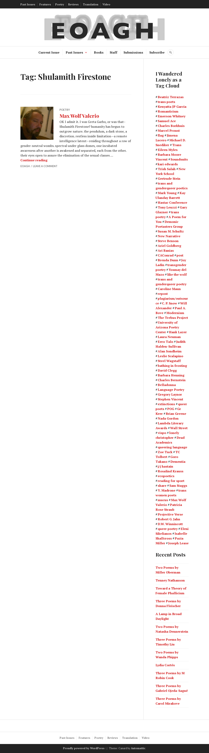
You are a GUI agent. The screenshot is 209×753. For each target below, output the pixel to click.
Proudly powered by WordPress (83, 748)
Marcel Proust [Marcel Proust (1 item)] (169, 130)
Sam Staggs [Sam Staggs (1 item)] (178, 485)
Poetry (59, 4)
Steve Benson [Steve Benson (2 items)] (168, 241)
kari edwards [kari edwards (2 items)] (168, 164)
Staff (113, 52)
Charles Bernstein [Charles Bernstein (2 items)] (172, 380)
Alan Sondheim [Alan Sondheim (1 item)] (170, 351)
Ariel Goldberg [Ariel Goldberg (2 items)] (169, 245)
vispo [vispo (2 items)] (162, 433)
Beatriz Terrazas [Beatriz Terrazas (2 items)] (171, 97)
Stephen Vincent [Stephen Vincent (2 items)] (170, 399)
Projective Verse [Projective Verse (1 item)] (170, 514)
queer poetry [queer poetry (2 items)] (168, 529)
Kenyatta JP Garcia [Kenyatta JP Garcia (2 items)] (172, 106)
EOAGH (25, 166)
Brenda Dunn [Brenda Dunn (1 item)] (168, 260)
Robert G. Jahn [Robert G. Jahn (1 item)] (169, 519)
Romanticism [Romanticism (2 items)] (168, 111)
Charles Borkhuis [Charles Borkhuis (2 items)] (171, 126)
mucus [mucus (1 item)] (163, 500)
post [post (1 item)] (180, 255)
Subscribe (157, 52)
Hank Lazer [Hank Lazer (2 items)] (178, 332)
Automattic (138, 748)
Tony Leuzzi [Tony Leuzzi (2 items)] (167, 207)
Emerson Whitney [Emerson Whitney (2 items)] (171, 116)
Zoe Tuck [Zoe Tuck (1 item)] (165, 452)
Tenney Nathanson (170, 580)
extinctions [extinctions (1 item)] (166, 404)
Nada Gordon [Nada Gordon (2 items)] (168, 418)
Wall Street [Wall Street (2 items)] (179, 428)
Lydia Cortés (165, 665)
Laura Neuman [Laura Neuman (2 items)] (169, 337)
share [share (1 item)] (162, 485)
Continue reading (33, 160)
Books (98, 52)
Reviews (73, 4)
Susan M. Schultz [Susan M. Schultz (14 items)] (171, 231)
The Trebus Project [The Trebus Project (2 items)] (173, 317)
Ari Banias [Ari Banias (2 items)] (166, 250)
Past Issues (27, 4)
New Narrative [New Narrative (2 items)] (169, 236)
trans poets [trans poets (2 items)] (166, 102)
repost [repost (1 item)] (163, 293)
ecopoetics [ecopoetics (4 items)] (166, 476)
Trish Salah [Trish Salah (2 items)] (167, 169)
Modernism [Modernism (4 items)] (175, 313)
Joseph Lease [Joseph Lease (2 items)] (178, 543)
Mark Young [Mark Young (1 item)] (167, 193)
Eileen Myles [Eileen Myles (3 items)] (168, 150)
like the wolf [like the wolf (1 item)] (177, 274)
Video (106, 4)
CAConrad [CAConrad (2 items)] (166, 255)
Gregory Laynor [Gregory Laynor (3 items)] (170, 394)
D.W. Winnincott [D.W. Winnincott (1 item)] (170, 524)
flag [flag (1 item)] (161, 135)
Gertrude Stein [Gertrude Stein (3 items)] (169, 178)
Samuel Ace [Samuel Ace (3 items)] (167, 121)
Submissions (133, 52)
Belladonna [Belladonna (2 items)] (167, 385)
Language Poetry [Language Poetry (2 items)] (171, 389)
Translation (90, 4)
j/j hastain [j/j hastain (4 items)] (165, 466)
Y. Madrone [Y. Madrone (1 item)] (166, 490)
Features (45, 4)
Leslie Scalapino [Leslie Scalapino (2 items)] (170, 356)
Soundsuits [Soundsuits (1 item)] (179, 159)
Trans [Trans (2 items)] (176, 145)
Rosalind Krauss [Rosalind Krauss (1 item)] (170, 471)
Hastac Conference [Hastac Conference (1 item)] (172, 202)
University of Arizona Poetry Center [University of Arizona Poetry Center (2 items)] (167, 327)
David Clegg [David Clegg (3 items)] (167, 370)
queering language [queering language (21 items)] (172, 447)
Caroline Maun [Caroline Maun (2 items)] (169, 289)
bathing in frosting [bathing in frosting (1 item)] (172, 365)
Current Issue (48, 52)
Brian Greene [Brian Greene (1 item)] (176, 413)
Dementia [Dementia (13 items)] (177, 461)
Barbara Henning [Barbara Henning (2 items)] (171, 375)
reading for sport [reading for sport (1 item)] (171, 481)
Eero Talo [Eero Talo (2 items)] (165, 341)
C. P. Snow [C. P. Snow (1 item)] (169, 303)
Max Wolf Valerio (79, 115)
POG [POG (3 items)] (170, 409)
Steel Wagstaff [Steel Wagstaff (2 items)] (169, 361)
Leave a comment (45, 166)
